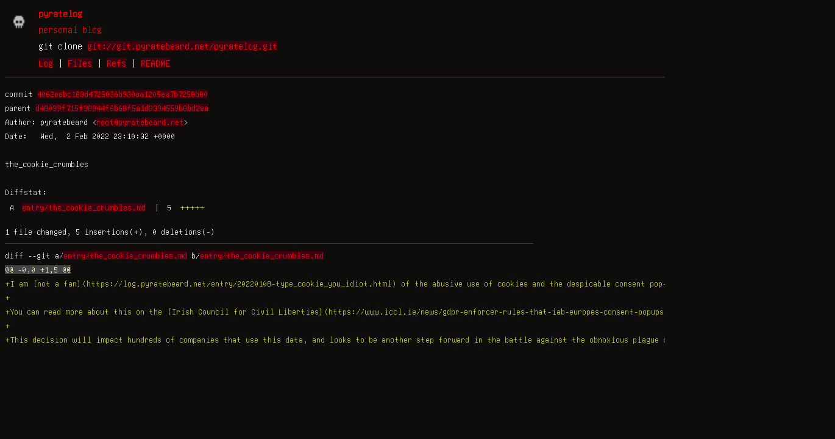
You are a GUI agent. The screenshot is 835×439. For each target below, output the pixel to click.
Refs (116, 63)
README (155, 63)
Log (45, 63)
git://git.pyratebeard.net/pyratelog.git (182, 46)
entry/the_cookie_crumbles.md (84, 207)
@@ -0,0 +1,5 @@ (38, 269)
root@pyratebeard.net (140, 122)
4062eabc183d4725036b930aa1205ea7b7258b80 (122, 94)
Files (80, 63)
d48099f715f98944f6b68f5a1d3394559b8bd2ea (121, 108)
